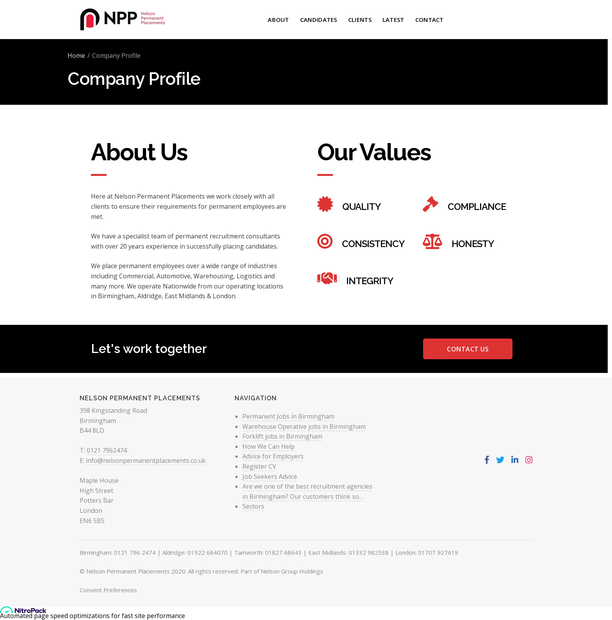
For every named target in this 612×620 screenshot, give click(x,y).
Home (76, 55)
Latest (393, 19)
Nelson (124, 196)
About (278, 19)
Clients (360, 19)
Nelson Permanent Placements (128, 571)
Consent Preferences (108, 590)
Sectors (253, 506)
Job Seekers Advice (269, 476)
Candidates (318, 19)
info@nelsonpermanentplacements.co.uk (146, 460)
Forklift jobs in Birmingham (282, 436)
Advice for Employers (273, 456)
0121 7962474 (107, 450)
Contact (429, 19)
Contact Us (468, 349)
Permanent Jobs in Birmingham (288, 416)
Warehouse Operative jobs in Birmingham (304, 426)
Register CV (259, 466)
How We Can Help (268, 446)
